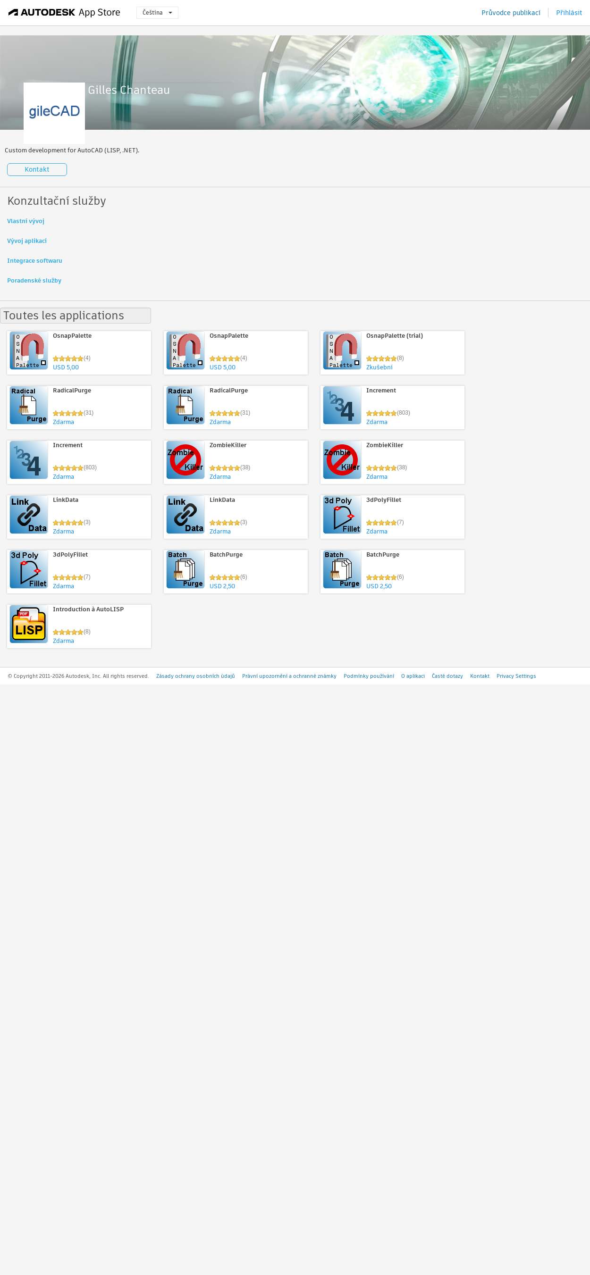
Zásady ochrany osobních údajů (195, 676)
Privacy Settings (516, 676)
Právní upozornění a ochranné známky (289, 676)
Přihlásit (569, 12)
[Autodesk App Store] (64, 13)
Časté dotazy (447, 676)
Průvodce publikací (510, 12)
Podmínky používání (369, 676)
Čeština (157, 12)
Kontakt (37, 169)
